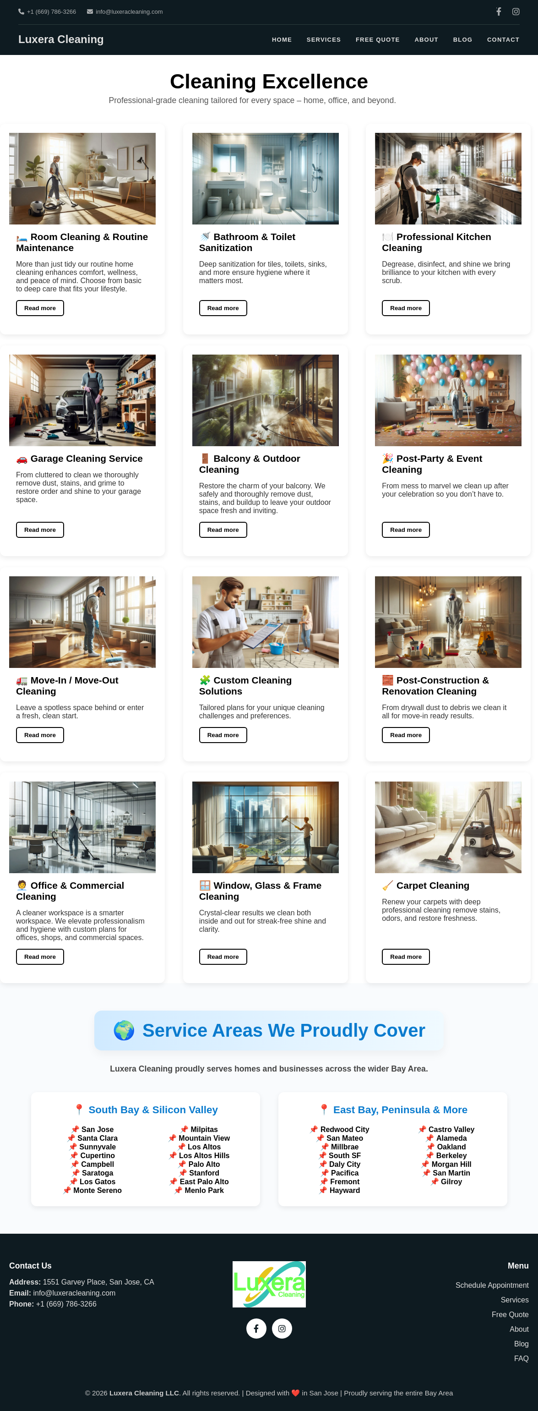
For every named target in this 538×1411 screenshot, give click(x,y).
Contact (503, 39)
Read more (40, 308)
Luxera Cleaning (61, 39)
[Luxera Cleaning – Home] (269, 1305)
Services (324, 39)
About (426, 39)
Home (282, 39)
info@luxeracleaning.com (125, 11)
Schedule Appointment (492, 1285)
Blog (463, 39)
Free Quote (378, 39)
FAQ (521, 1358)
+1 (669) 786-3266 (47, 11)
